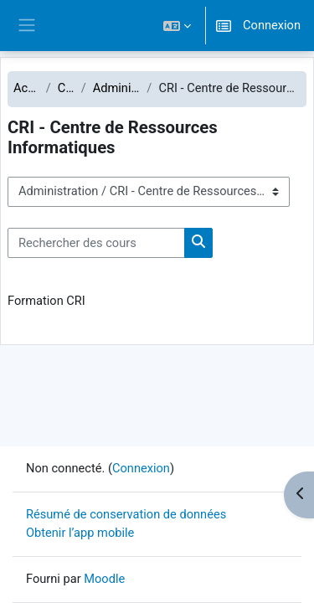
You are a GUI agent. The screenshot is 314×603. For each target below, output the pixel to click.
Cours (66, 87)
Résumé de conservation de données (126, 514)
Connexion (272, 25)
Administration (117, 87)
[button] (177, 25)
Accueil (26, 87)
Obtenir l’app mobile (80, 532)
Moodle (104, 578)
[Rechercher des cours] (96, 243)
